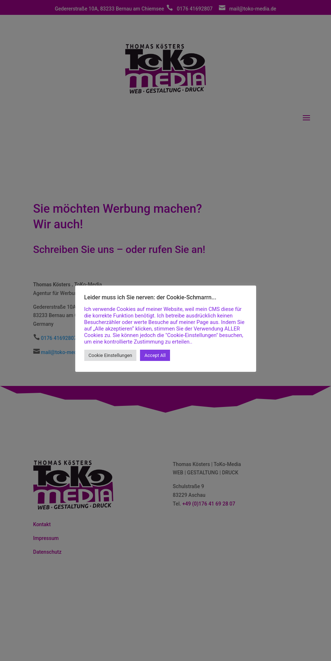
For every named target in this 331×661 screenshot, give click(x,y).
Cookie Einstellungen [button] (110, 355)
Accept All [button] (155, 355)
